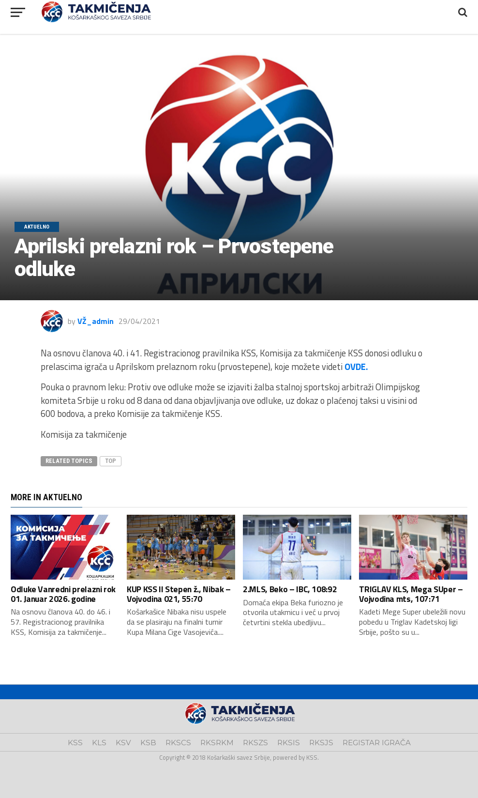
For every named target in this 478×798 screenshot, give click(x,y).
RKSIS (288, 742)
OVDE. (356, 366)
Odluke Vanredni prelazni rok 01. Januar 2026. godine (63, 594)
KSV (123, 742)
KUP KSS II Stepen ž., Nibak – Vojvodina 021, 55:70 (179, 594)
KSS (75, 742)
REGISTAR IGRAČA (377, 742)
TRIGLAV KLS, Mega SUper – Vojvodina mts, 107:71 (411, 594)
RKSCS (178, 742)
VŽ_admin (95, 321)
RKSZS (255, 742)
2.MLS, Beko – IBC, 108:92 (290, 589)
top (110, 460)
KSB (148, 742)
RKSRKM (217, 742)
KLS (99, 742)
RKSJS (321, 742)
